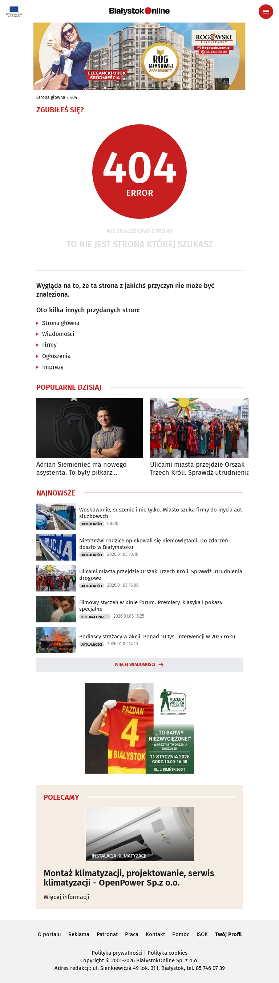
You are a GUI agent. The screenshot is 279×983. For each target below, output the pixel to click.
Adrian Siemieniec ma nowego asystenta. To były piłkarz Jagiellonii (81, 469)
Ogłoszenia (56, 356)
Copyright (92, 960)
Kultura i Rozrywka (95, 617)
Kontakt (155, 934)
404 (73, 97)
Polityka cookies (167, 953)
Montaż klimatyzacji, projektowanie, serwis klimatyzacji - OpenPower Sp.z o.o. (129, 878)
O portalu (49, 934)
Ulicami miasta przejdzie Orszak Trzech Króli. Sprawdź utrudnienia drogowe (200, 469)
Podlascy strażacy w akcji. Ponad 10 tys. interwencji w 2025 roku (157, 636)
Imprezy (53, 367)
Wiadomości (58, 333)
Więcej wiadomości (135, 664)
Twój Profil (228, 934)
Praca (131, 934)
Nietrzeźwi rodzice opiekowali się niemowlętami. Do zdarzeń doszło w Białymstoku (153, 543)
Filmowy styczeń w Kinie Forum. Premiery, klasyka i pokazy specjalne (150, 605)
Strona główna (50, 97)
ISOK (202, 934)
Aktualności (91, 524)
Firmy (49, 344)
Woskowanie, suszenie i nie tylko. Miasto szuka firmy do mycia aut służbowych (160, 512)
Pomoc (180, 934)
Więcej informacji (66, 897)
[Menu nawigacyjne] (266, 11)
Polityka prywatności (117, 953)
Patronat (107, 934)
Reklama (78, 934)
